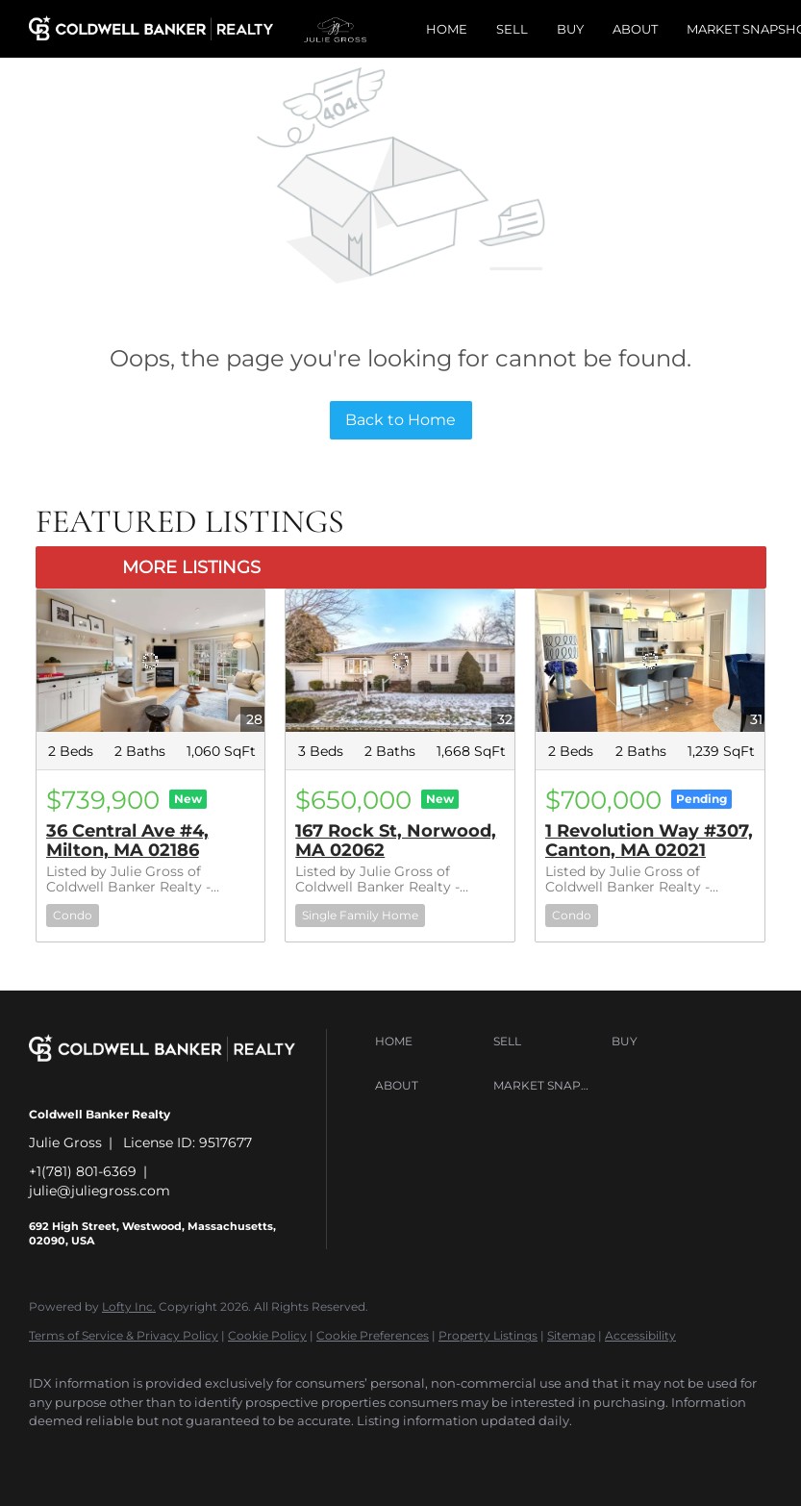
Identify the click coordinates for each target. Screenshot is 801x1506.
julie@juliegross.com (99, 1190)
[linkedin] (108, 1454)
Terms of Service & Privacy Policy (123, 1335)
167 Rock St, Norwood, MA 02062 (395, 840)
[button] (429, 1041)
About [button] (635, 29)
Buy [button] (570, 29)
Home (446, 29)
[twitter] (163, 1454)
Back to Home (400, 420)
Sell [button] (512, 29)
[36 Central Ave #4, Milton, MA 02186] (151, 661)
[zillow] (219, 1454)
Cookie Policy (267, 1335)
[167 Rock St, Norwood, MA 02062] (400, 661)
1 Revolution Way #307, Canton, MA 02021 (649, 840)
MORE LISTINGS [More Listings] (191, 567)
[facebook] (52, 1454)
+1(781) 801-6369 (83, 1171)
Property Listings (488, 1335)
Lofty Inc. (129, 1306)
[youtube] (331, 1454)
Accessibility (640, 1335)
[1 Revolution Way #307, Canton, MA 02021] (650, 661)
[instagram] (275, 1454)
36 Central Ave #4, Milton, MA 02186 (127, 840)
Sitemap (571, 1335)
